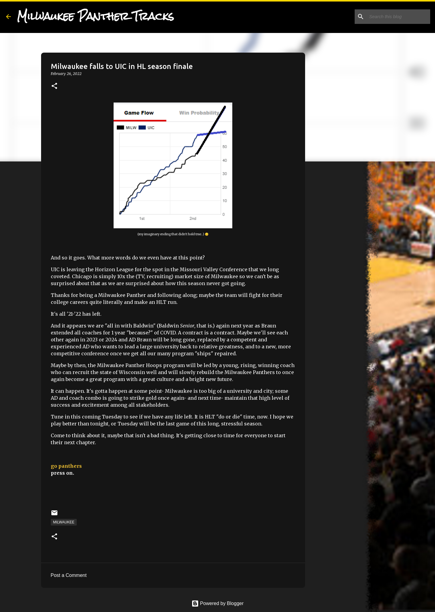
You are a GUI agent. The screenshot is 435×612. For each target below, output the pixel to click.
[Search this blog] (398, 16)
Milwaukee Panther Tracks (95, 16)
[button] (54, 86)
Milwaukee (64, 522)
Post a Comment (69, 575)
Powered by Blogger (218, 603)
